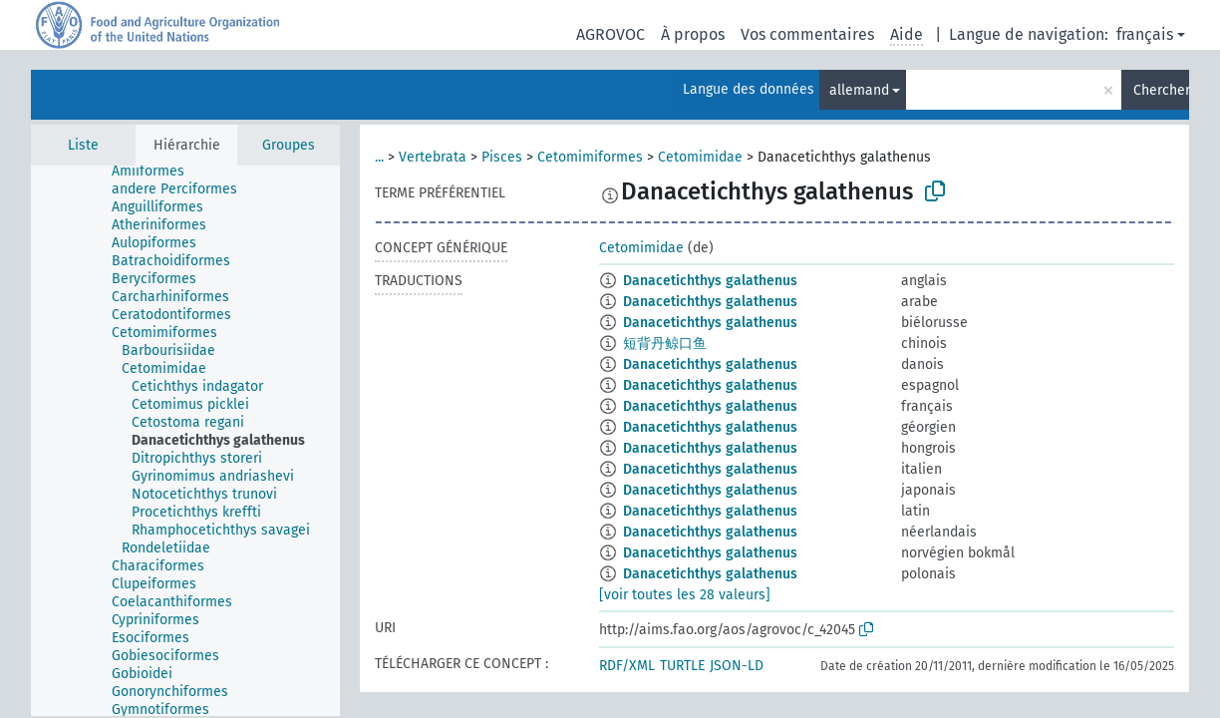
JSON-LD (736, 665)
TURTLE (682, 665)
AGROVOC (610, 34)
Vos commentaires (807, 34)
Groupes (288, 145)
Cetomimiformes (590, 157)
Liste (83, 145)
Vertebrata (432, 157)
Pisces (501, 157)
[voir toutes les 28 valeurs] (684, 594)
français (1144, 34)
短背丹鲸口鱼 (665, 343)
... (379, 157)
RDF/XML (627, 665)
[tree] (185, 441)
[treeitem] (141, 172)
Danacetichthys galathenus (710, 280)
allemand (859, 90)
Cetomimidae (700, 157)
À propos (693, 34)
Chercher (1161, 90)
